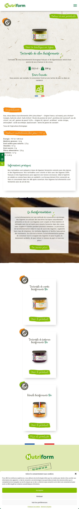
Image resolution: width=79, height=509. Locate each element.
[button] (76, 474)
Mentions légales (46, 506)
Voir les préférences (39, 502)
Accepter (39, 490)
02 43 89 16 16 (39, 468)
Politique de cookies (34, 506)
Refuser (39, 496)
